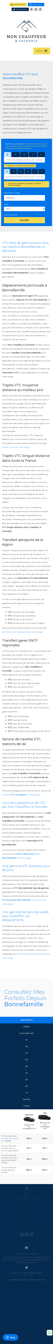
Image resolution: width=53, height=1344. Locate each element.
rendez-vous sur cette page (15, 447)
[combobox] (24, 159)
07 (26, 1053)
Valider (24, 220)
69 (26, 1086)
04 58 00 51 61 (18, 4)
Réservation (36, 4)
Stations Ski (27, 1033)
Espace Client (20, 9)
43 (26, 1080)
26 (26, 1060)
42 (26, 1073)
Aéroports (26, 1020)
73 (26, 1093)
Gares (26, 1027)
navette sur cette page (21, 794)
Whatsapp (49, 1333)
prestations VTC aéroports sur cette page (22, 632)
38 (26, 1066)
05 (26, 1046)
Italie (26, 1106)
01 (26, 1040)
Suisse (26, 1099)
